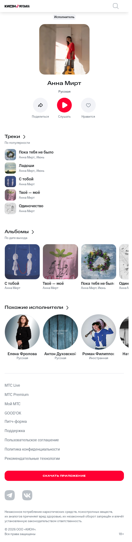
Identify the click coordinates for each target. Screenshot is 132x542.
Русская (64, 91)
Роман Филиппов (98, 354)
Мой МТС (13, 404)
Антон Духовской (60, 354)
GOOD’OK (13, 413)
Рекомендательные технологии (32, 458)
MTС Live (12, 385)
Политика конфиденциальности (32, 449)
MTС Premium (17, 395)
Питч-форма (16, 421)
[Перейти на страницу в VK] (27, 495)
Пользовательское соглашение (32, 440)
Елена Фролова (22, 354)
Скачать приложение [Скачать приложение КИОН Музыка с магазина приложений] (64, 476)
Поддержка (15, 431)
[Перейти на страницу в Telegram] (10, 495)
